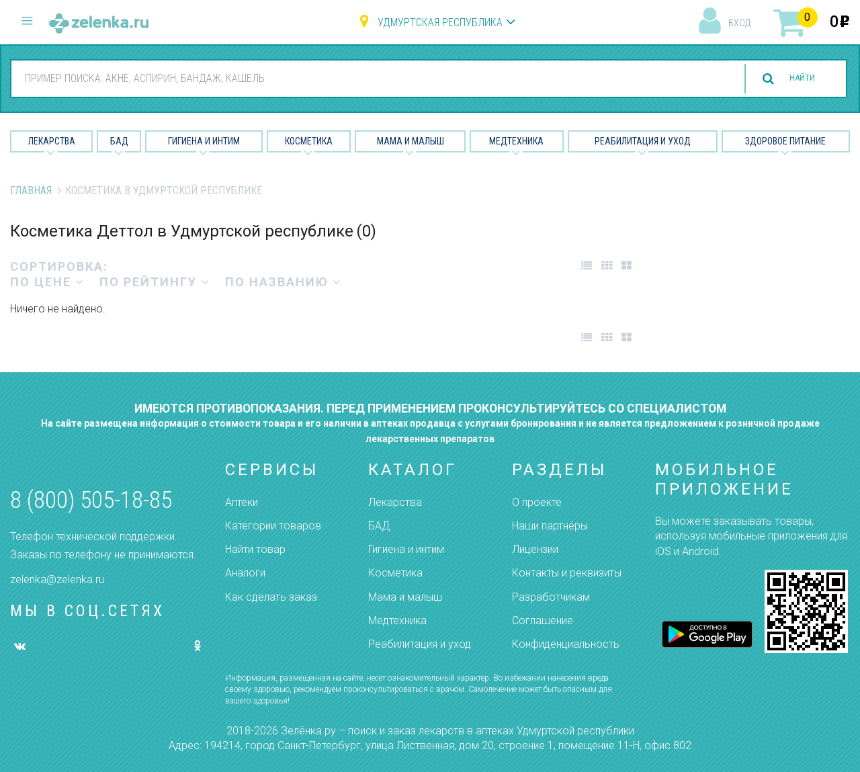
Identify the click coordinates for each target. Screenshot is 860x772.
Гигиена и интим (406, 549)
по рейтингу (154, 282)
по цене (47, 282)
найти (794, 79)
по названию (283, 282)
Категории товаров (273, 525)
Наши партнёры (550, 525)
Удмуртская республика (440, 22)
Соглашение (542, 620)
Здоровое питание (785, 141)
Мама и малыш (410, 141)
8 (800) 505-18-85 (91, 500)
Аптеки (241, 502)
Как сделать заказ (271, 597)
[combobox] (362, 77)
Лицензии (535, 549)
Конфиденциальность (565, 644)
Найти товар (255, 549)
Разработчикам (551, 597)
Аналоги (245, 572)
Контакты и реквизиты (566, 572)
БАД (119, 141)
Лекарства (51, 141)
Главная (31, 190)
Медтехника (516, 141)
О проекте (537, 502)
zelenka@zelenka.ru (57, 579)
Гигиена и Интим (204, 141)
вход (739, 22)
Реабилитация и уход (643, 141)
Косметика (309, 141)
